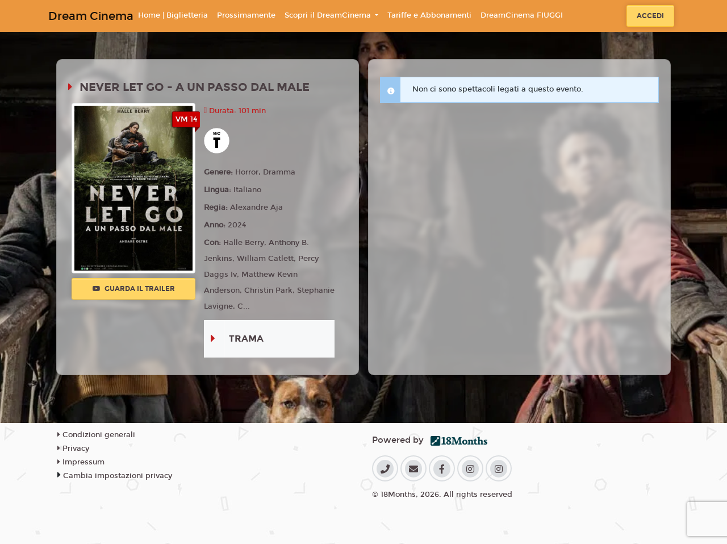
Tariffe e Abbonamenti (429, 15)
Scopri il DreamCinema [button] (329, 15)
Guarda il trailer (134, 289)
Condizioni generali (96, 434)
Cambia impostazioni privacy (117, 475)
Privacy (73, 448)
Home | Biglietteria (173, 15)
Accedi (650, 16)
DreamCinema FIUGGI (522, 15)
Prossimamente (246, 15)
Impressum (81, 462)
